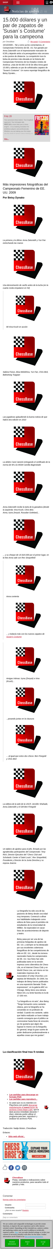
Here (16, 1232)
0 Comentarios (44, 42)
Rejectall (27, 1243)
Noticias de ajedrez (25, 11)
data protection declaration (34, 1237)
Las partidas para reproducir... (23, 1099)
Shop (5, 2)
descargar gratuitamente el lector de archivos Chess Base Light (23, 1107)
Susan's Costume (14, 637)
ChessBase (17, 1177)
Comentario (7, 1214)
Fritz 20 (8, 116)
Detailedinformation (12, 1243)
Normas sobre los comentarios (14, 1200)
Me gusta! (34, 42)
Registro (25, 1210)
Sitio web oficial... (16, 1136)
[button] (18, 2)
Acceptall (43, 1243)
